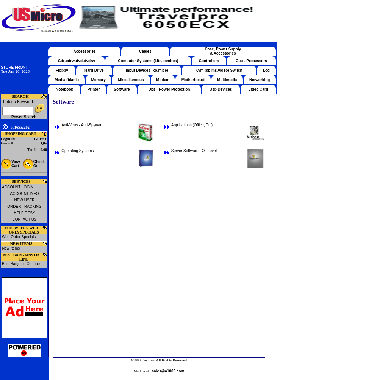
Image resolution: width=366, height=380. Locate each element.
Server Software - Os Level (194, 151)
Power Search (23, 117)
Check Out (39, 164)
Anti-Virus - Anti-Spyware (82, 125)
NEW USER (24, 200)
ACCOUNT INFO (24, 194)
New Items (11, 248)
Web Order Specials (19, 237)
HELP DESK (24, 213)
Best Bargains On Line (21, 264)
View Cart (15, 164)
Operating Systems (77, 151)
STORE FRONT (14, 67)
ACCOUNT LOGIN (17, 187)
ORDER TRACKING (24, 206)
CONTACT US (24, 219)
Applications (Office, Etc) (192, 125)
